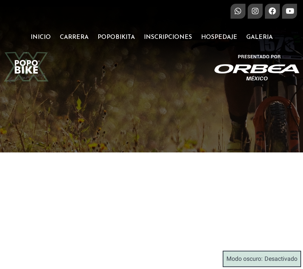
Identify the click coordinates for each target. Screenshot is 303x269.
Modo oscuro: (261, 258)
